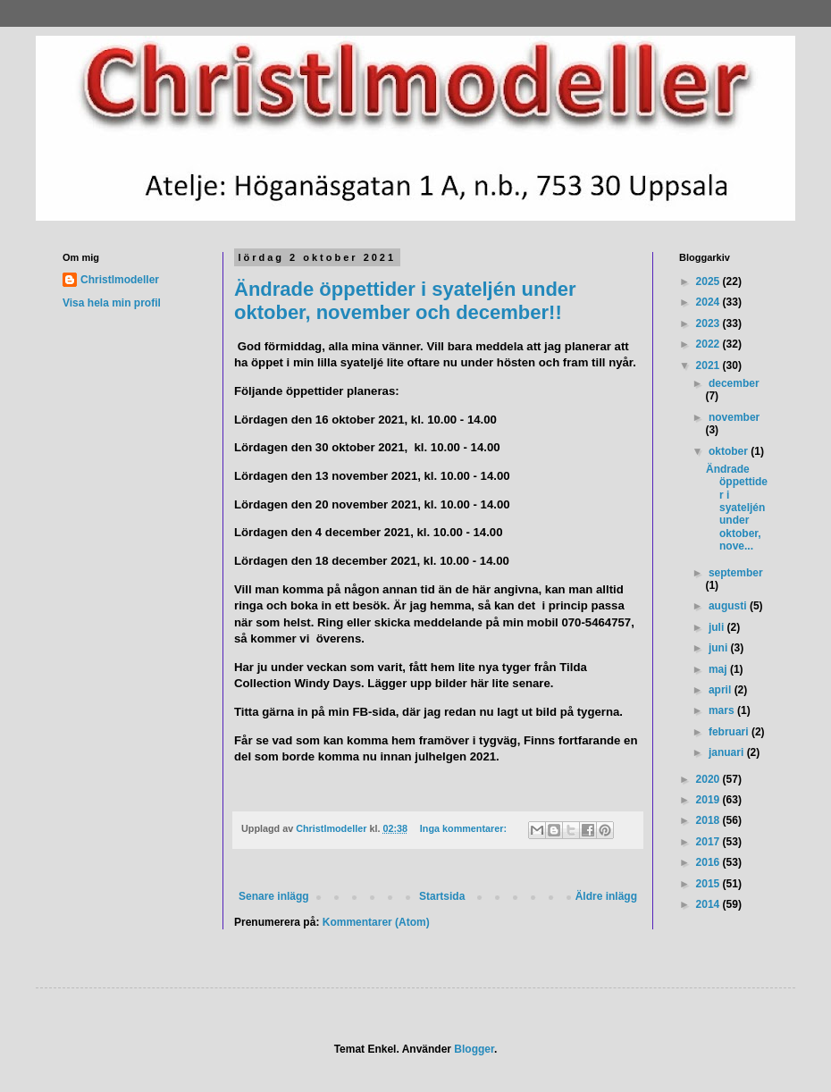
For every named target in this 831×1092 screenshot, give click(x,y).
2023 (709, 323)
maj (719, 669)
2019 (709, 800)
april (721, 690)
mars (723, 710)
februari (730, 732)
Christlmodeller (119, 279)
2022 (709, 344)
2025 (709, 281)
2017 (709, 842)
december (734, 383)
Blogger (474, 1049)
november (734, 417)
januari (728, 752)
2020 (709, 779)
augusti (729, 606)
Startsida (442, 896)
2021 (709, 365)
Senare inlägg (274, 896)
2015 (709, 884)
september (736, 573)
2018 (709, 820)
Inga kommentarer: (464, 828)
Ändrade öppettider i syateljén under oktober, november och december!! (405, 300)
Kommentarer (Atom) (376, 922)
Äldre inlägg (606, 896)
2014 (709, 904)
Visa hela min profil (112, 303)
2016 (709, 862)
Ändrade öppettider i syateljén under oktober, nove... (737, 507)
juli (718, 627)
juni (720, 648)
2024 (709, 302)
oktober (730, 451)
